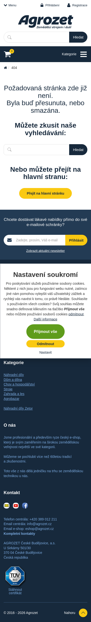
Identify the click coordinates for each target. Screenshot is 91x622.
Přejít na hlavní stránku (45, 193)
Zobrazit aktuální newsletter (45, 251)
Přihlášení (52, 5)
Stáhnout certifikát (15, 591)
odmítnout (75, 314)
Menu (10, 5)
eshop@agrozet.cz (39, 529)
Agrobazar (11, 399)
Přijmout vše (45, 332)
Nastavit (45, 352)
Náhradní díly (14, 375)
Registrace (79, 5)
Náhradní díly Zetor (18, 408)
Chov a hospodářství (19, 384)
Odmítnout (45, 344)
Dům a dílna (13, 380)
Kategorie (74, 54)
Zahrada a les (14, 394)
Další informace (45, 319)
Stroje (8, 389)
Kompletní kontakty (19, 534)
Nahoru (75, 613)
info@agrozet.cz (39, 524)
